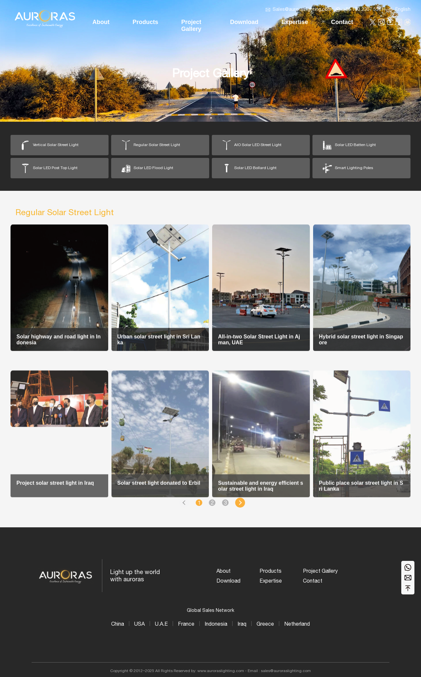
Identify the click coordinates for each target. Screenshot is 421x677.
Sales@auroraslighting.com (302, 9)
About (223, 571)
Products (271, 571)
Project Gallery (320, 571)
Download (228, 581)
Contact (312, 581)
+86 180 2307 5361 (363, 9)
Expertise (271, 581)
